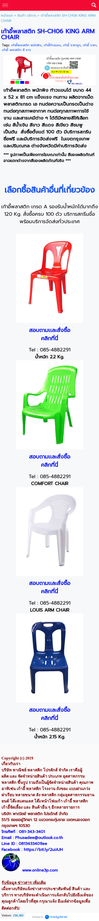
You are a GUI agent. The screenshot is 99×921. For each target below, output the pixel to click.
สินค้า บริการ (26, 15)
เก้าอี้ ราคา (90, 45)
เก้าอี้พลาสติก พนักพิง (26, 45)
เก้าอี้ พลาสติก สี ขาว (16, 49)
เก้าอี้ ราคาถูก (72, 45)
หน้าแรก (7, 15)
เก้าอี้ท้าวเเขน (52, 45)
